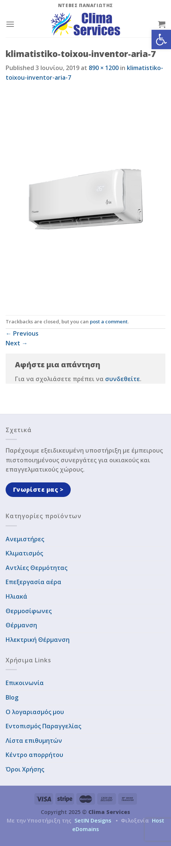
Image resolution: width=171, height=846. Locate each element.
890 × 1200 (104, 68)
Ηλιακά (16, 596)
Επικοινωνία (25, 683)
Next (17, 343)
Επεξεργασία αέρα (33, 582)
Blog (12, 697)
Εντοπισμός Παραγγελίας (43, 726)
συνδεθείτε (122, 379)
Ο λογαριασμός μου (35, 712)
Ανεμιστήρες (25, 539)
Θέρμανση (21, 625)
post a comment (109, 321)
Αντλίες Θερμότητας (36, 568)
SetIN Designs (92, 820)
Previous (22, 333)
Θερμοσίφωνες (29, 611)
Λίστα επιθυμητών (34, 740)
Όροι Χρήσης (25, 769)
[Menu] (10, 24)
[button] (161, 39)
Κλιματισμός (24, 553)
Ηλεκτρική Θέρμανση (38, 640)
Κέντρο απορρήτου (34, 755)
